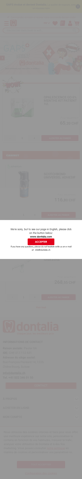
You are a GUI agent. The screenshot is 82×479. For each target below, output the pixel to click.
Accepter (41, 241)
